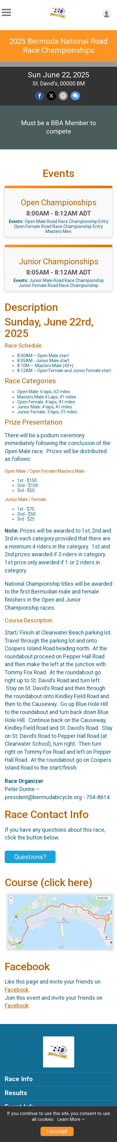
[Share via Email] (63, 95)
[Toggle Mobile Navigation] (6, 12)
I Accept (57, 1131)
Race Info (19, 1079)
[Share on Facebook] (39, 95)
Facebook (17, 990)
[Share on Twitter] (51, 95)
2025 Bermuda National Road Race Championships (58, 46)
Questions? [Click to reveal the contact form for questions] (30, 857)
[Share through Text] (75, 95)
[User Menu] (106, 13)
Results (16, 1093)
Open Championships (58, 202)
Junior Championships (58, 261)
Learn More (68, 1119)
